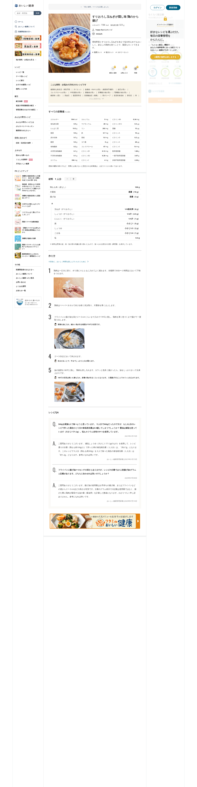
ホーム (20, 22)
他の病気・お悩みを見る (25, 60)
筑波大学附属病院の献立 (25, 105)
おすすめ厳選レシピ (23, 84)
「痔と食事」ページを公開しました (96, 7)
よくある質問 (21, 286)
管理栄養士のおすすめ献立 (26, 110)
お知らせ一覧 (21, 290)
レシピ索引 (20, 80)
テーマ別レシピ (21, 76)
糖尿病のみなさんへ (23, 130)
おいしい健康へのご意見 (25, 278)
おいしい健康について (26, 26)
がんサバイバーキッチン (25, 126)
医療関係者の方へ (24, 31)
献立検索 (22, 101)
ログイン (158, 7)
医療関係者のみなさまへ (25, 270)
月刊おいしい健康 (22, 164)
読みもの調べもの (22, 155)
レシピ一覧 (20, 72)
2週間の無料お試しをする (165, 57)
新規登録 (173, 7)
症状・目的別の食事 (23, 143)
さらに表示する (95, 99)
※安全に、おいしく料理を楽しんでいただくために (67, 261)
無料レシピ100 (21, 89)
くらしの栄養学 (24, 159)
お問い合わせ (21, 282)
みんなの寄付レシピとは (25, 122)
